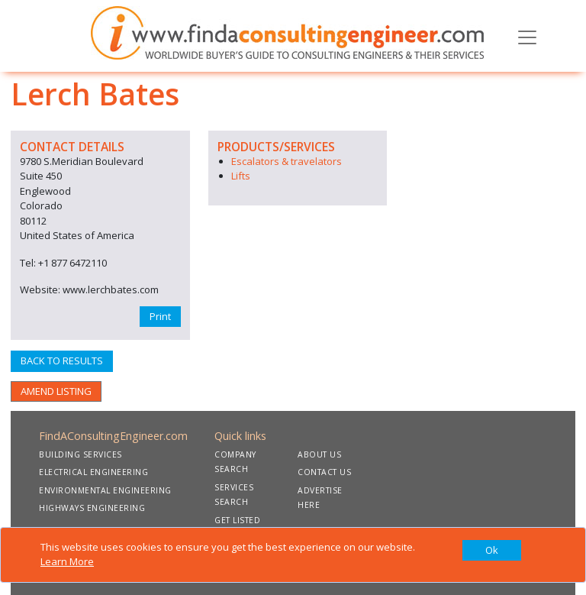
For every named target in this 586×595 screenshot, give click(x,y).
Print (160, 316)
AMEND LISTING (56, 391)
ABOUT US (319, 454)
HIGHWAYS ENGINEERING (92, 508)
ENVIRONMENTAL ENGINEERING (105, 490)
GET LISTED (237, 520)
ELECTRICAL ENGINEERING (93, 472)
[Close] (491, 550)
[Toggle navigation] (527, 36)
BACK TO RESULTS (62, 360)
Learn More (67, 561)
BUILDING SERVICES (80, 454)
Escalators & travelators (286, 161)
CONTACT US (324, 472)
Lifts (240, 176)
